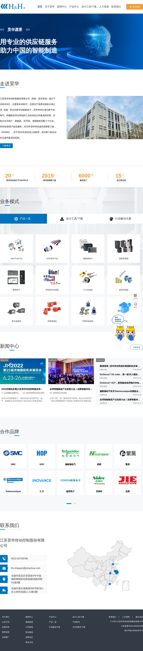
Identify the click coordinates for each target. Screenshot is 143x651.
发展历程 (5, 627)
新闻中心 (29, 617)
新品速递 (29, 632)
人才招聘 (126, 617)
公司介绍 (5, 622)
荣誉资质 (5, 632)
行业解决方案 (54, 627)
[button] (69, 503)
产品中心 (52, 617)
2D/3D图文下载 (78, 627)
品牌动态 (29, 637)
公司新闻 (29, 627)
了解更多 (6, 146)
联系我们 (112, 617)
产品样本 (76, 622)
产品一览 (52, 622)
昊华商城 (134, 7)
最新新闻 (29, 622)
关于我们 (5, 617)
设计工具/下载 (78, 617)
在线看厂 (5, 637)
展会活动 (29, 642)
